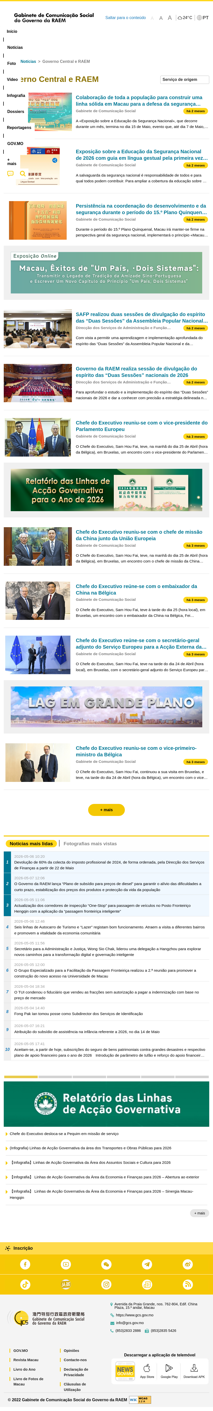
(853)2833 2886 (128, 1335)
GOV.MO (20, 1355)
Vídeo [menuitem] (76, 31)
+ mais (199, 1217)
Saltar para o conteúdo (125, 18)
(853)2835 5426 (163, 1335)
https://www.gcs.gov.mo (135, 1319)
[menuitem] (33, 31)
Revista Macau (25, 1364)
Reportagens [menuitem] (158, 31)
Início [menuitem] (12, 31)
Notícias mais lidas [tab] (31, 847)
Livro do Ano (24, 1373)
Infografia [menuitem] (101, 31)
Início (9, 65)
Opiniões (71, 1355)
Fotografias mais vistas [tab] (90, 847)
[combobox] (185, 84)
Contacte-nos (75, 1364)
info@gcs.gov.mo (130, 1327)
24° (187, 18)
